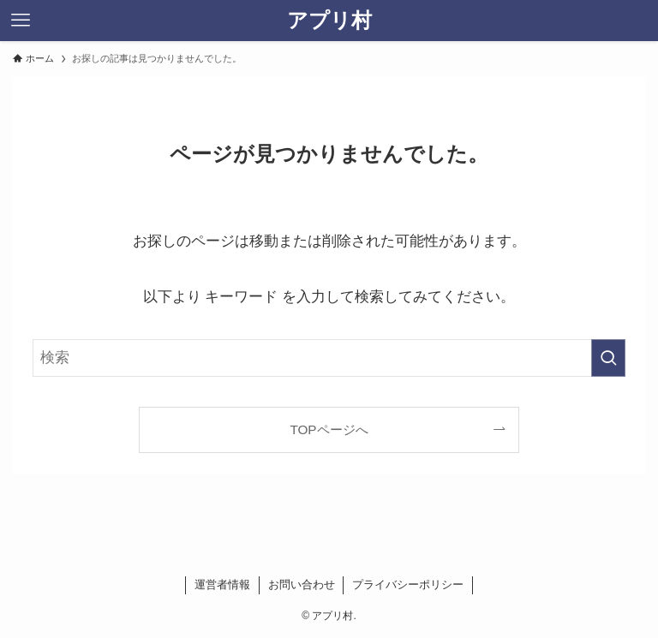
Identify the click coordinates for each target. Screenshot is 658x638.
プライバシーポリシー (408, 584)
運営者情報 (222, 584)
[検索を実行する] (608, 358)
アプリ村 (329, 20)
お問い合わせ (301, 584)
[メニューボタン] (20, 20)
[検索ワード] (329, 358)
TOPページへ (329, 429)
